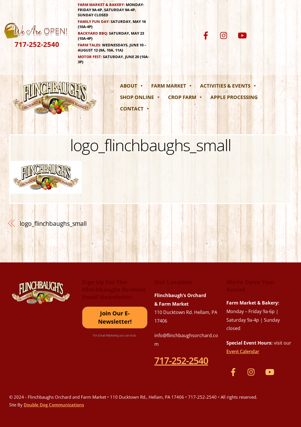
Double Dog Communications (54, 405)
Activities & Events (228, 85)
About (132, 85)
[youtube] (243, 35)
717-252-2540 (37, 44)
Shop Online (140, 97)
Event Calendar (242, 351)
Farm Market (172, 85)
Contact (135, 108)
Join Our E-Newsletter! (115, 317)
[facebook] (207, 35)
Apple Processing (234, 97)
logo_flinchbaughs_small (150, 145)
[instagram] (225, 35)
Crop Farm (185, 97)
